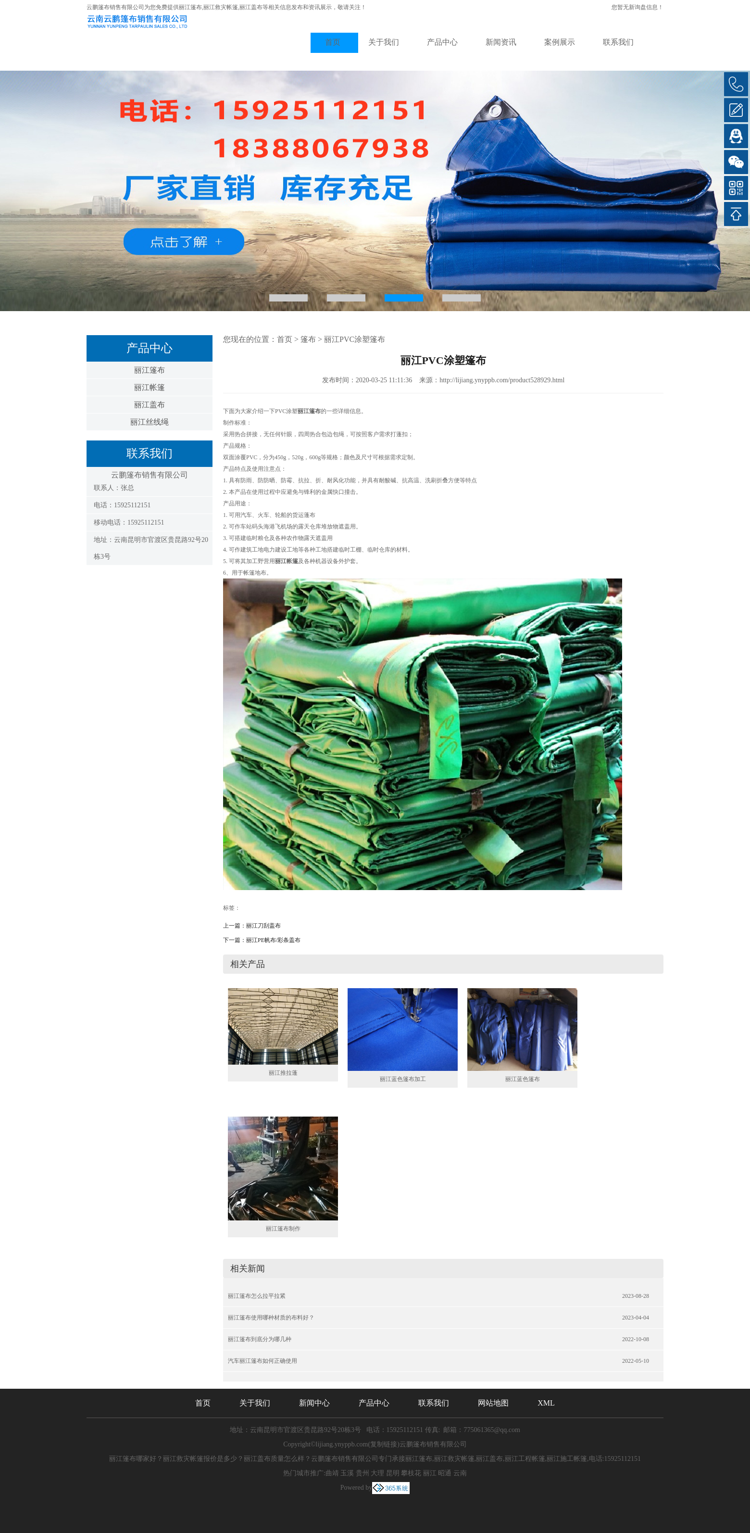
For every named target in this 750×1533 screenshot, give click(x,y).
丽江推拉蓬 (283, 1072)
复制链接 (383, 1444)
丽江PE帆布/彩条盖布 (273, 940)
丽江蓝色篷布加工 (403, 1079)
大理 (377, 1473)
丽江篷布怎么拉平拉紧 (257, 1296)
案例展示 (559, 42)
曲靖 (332, 1473)
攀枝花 (411, 1473)
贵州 (362, 1473)
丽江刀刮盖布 (263, 925)
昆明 (393, 1473)
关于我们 (383, 42)
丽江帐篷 (149, 387)
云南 (460, 1473)
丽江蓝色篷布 (522, 1079)
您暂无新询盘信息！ (637, 7)
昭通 (444, 1473)
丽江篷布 (190, 7)
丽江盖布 (149, 405)
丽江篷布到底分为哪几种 (259, 1339)
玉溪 (347, 1473)
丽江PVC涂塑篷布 (354, 339)
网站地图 (493, 1403)
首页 (332, 42)
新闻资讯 (501, 42)
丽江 (430, 1473)
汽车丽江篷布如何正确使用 (262, 1360)
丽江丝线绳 (149, 422)
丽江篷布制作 (283, 1228)
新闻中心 (314, 1403)
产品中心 (442, 42)
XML (546, 1403)
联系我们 (618, 42)
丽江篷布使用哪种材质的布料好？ (271, 1317)
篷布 (308, 339)
